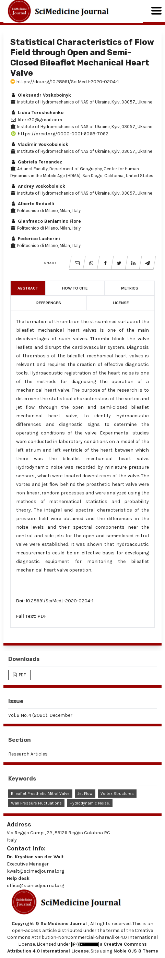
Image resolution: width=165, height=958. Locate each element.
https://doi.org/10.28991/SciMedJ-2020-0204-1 (64, 82)
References (48, 302)
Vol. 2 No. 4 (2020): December (40, 715)
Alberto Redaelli (32, 204)
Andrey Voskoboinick (37, 186)
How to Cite (75, 288)
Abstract (27, 288)
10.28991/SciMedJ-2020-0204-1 (59, 601)
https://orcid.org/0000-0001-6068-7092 (59, 134)
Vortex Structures (117, 793)
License (121, 302)
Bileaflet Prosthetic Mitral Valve (40, 793)
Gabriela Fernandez (36, 162)
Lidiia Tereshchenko (36, 112)
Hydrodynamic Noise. (90, 803)
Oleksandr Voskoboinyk (40, 95)
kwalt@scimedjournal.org (35, 871)
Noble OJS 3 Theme (135, 951)
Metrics (129, 288)
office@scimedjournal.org (35, 885)
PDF (42, 616)
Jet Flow (85, 793)
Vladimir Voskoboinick (39, 144)
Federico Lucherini (35, 239)
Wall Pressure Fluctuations (36, 803)
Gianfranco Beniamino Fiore (45, 221)
